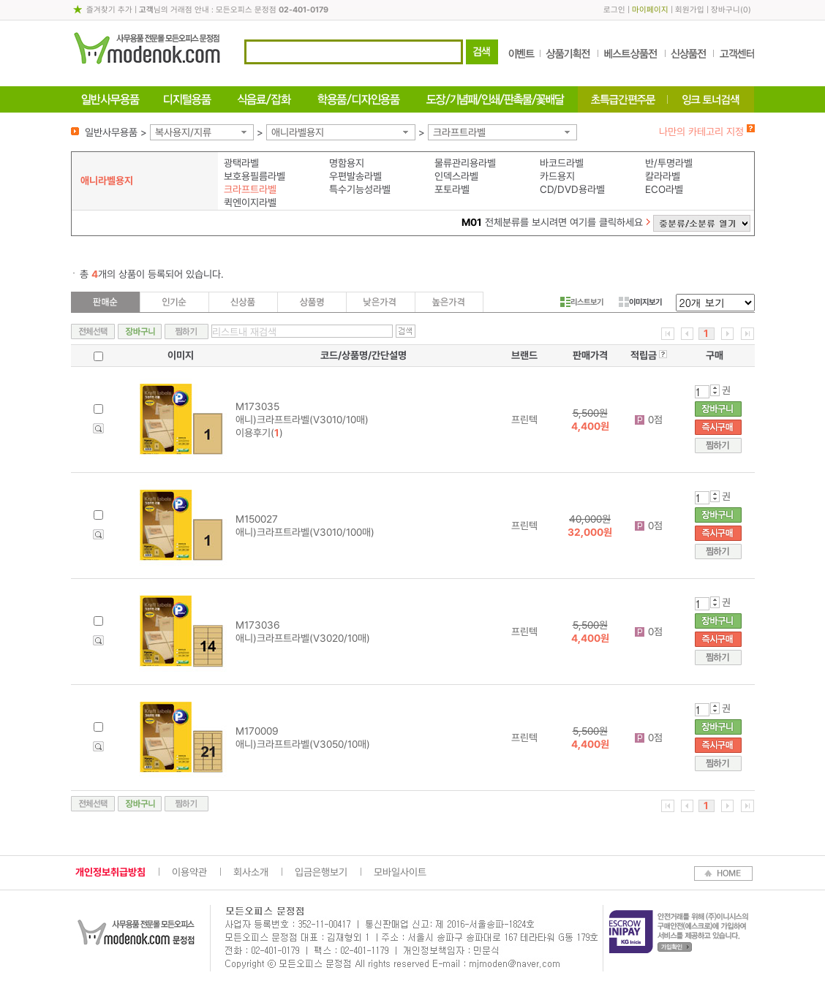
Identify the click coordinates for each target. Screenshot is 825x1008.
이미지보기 (640, 302)
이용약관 (189, 872)
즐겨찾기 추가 (109, 10)
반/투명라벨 (669, 163)
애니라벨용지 (297, 132)
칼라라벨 (662, 176)
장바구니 (725, 10)
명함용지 (346, 163)
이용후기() (259, 433)
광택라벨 (241, 163)
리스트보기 (581, 302)
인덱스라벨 (456, 176)
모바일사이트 (400, 872)
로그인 (614, 10)
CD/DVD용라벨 (572, 189)
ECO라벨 (664, 189)
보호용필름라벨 (254, 176)
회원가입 (689, 10)
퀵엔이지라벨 (250, 202)
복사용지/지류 (183, 132)
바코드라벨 (562, 163)
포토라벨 (452, 189)
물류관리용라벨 (465, 163)
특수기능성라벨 (360, 189)
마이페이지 (650, 10)
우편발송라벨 (355, 176)
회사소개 (250, 872)
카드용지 (557, 176)
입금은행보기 (321, 872)
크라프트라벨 (459, 132)
